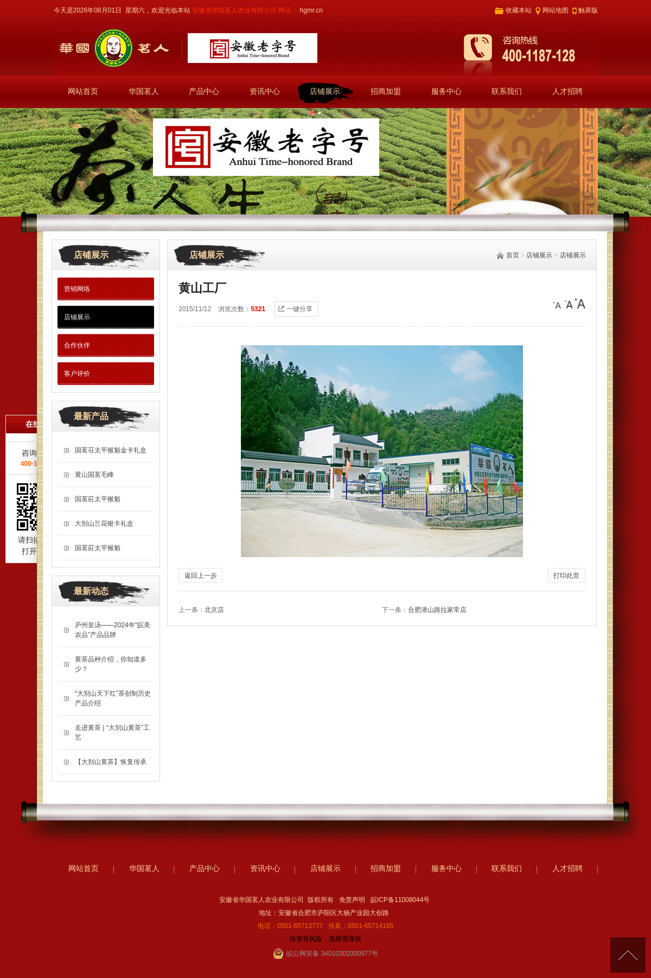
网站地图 (555, 10)
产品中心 (204, 91)
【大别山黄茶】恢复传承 (110, 762)
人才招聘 (567, 91)
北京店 (214, 610)
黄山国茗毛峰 (94, 474)
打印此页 (566, 575)
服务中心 (446, 91)
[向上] (628, 955)
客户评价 (77, 373)
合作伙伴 (77, 345)
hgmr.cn (310, 10)
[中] (569, 303)
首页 (512, 255)
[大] (580, 303)
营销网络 (77, 289)
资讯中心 (265, 91)
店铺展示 (325, 91)
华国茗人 (144, 91)
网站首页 (83, 91)
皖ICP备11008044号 (400, 900)
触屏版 (588, 10)
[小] (558, 303)
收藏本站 (519, 10)
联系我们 (507, 91)
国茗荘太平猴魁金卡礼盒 (110, 450)
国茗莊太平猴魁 (97, 499)
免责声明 (352, 900)
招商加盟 (386, 91)
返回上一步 (200, 575)
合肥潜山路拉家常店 (437, 610)
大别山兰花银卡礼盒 (104, 523)
